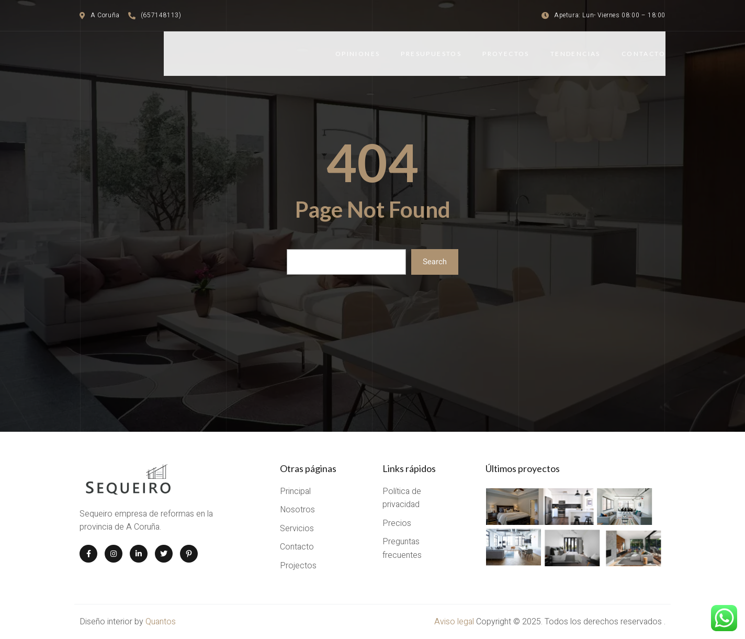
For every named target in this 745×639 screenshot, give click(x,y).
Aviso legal (455, 621)
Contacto (643, 54)
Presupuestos (431, 54)
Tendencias (575, 54)
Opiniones (357, 54)
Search (435, 261)
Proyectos (505, 54)
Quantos (160, 621)
